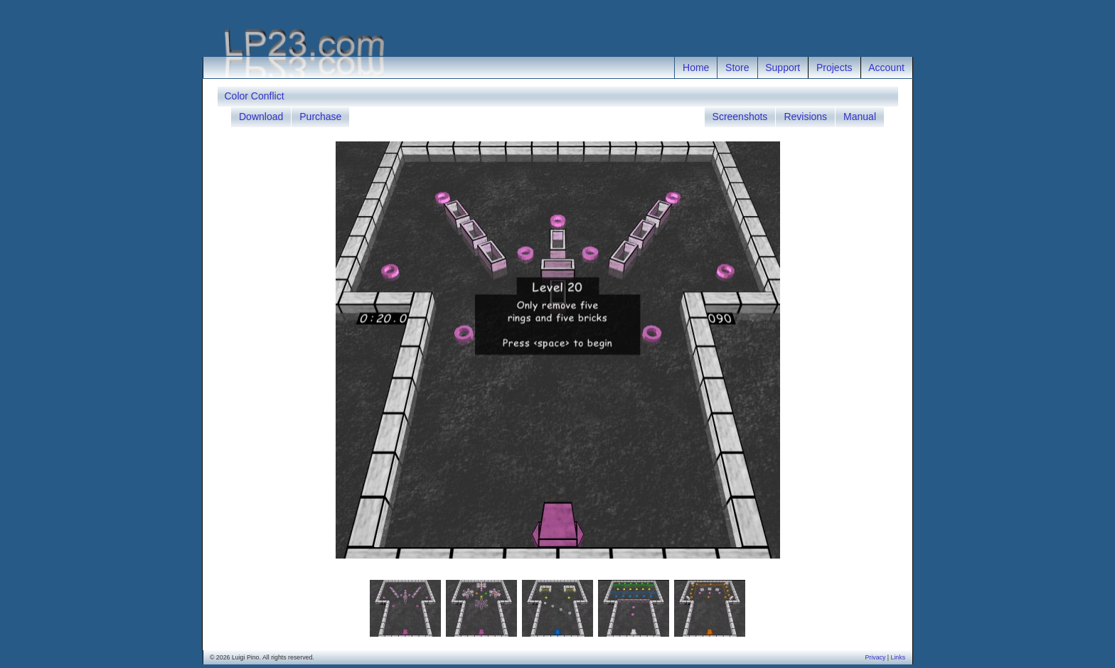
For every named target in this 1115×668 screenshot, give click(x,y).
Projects (834, 67)
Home (696, 67)
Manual (859, 116)
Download (261, 116)
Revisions (805, 116)
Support (782, 67)
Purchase (320, 116)
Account (886, 67)
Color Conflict (254, 96)
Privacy (875, 657)
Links (898, 657)
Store (737, 67)
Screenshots (740, 116)
